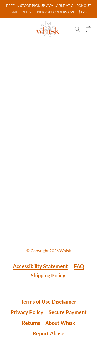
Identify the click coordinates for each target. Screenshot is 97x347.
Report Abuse (48, 333)
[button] (49, 29)
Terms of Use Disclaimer (48, 302)
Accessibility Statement (40, 266)
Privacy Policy (27, 312)
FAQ (79, 266)
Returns (31, 323)
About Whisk (60, 323)
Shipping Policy (48, 275)
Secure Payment (68, 312)
